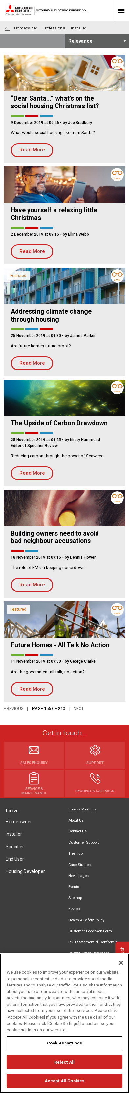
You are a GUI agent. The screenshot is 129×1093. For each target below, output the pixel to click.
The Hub (75, 853)
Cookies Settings (64, 1046)
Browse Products (82, 809)
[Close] (121, 966)
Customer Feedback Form (90, 931)
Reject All (64, 1065)
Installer (14, 834)
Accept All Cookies (64, 1084)
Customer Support (83, 842)
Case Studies (79, 865)
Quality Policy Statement (88, 953)
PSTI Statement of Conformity (93, 942)
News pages (78, 876)
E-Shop (74, 909)
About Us (76, 820)
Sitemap (75, 898)
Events (73, 887)
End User (15, 859)
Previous (14, 708)
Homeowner (19, 821)
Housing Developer (25, 871)
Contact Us (77, 831)
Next (79, 708)
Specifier (15, 846)
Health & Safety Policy (86, 920)
